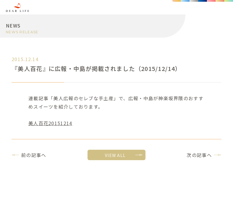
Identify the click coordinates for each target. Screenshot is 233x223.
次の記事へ (199, 154)
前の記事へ (33, 154)
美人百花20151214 (50, 123)
